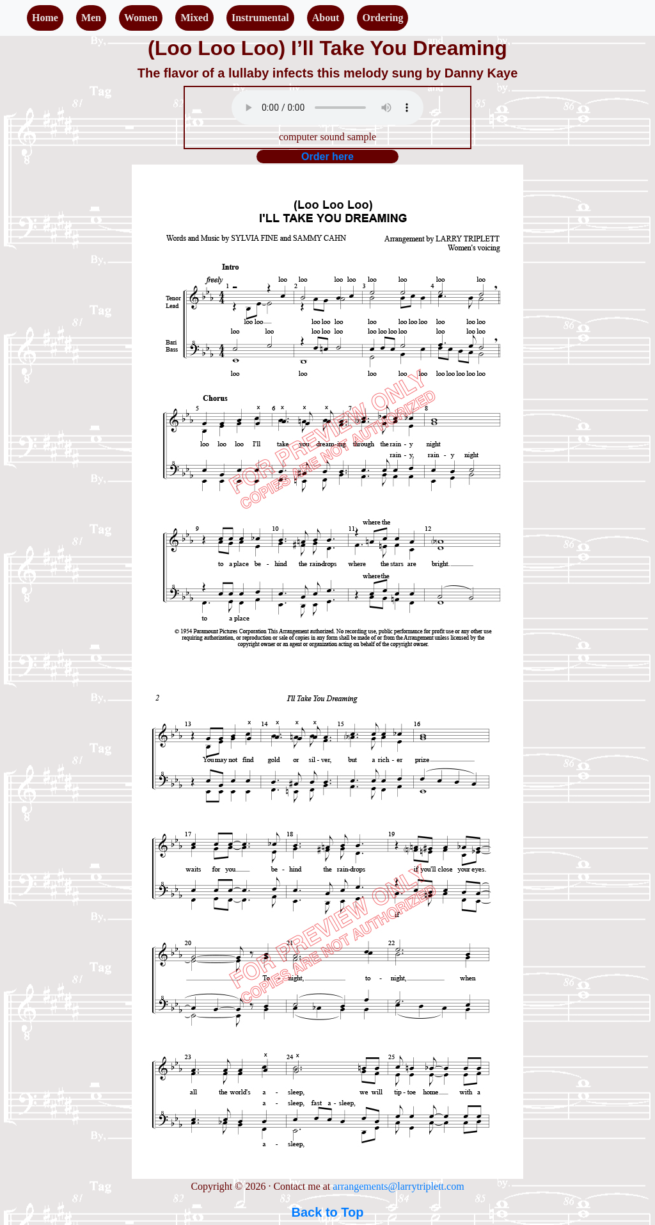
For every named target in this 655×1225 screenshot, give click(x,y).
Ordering (382, 17)
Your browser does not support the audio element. (327, 107)
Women (140, 17)
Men (91, 17)
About (326, 17)
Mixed (194, 17)
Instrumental (260, 17)
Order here (327, 156)
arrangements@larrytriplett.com (398, 1186)
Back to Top (328, 1212)
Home (45, 17)
